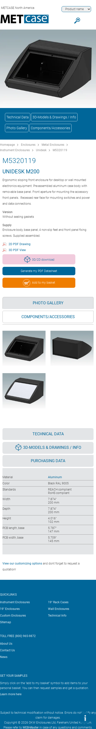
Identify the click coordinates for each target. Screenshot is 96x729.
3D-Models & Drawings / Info (54, 117)
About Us (6, 643)
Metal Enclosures (53, 144)
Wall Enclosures (58, 609)
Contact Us (7, 650)
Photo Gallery (16, 128)
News (3, 657)
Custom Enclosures (13, 615)
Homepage (7, 144)
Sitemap (5, 622)
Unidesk (41, 150)
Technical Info (57, 615)
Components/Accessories (50, 128)
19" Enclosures (10, 609)
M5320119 (60, 150)
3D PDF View (17, 250)
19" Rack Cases (58, 602)
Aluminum (55, 477)
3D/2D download (39, 259)
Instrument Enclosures (15, 150)
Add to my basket (39, 283)
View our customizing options (22, 563)
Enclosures (28, 144)
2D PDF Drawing (20, 244)
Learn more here (10, 694)
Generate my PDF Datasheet (39, 271)
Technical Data (17, 117)
